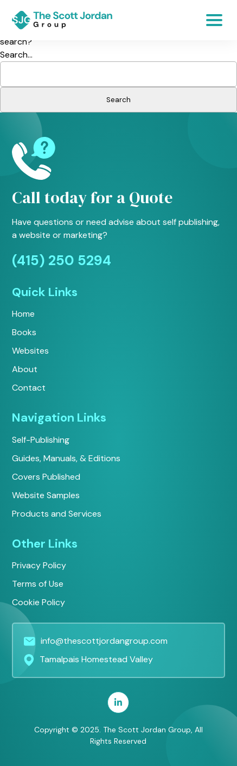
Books (24, 332)
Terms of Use (37, 583)
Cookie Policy (38, 602)
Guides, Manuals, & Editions (66, 458)
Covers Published (46, 476)
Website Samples (46, 495)
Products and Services (56, 513)
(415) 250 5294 (61, 260)
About (24, 369)
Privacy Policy (39, 565)
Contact (29, 387)
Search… (16, 54)
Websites (30, 350)
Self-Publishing (40, 439)
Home (23, 313)
